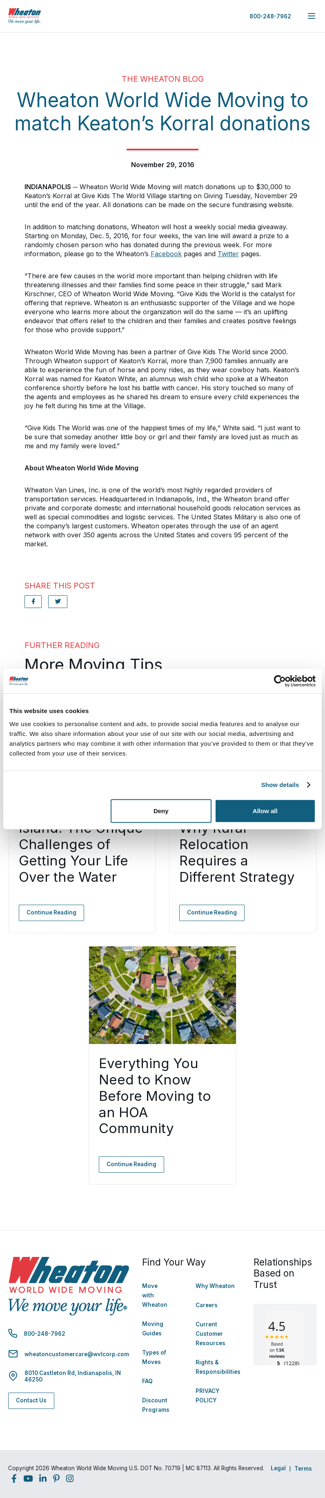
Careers (207, 1305)
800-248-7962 (270, 16)
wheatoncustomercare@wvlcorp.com (76, 1354)
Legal (278, 1468)
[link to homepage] (24, 16)
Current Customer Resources (210, 1333)
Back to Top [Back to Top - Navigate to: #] (296, 1449)
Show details (280, 784)
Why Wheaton (215, 1286)
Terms (303, 1468)
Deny (161, 810)
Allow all (265, 810)
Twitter (228, 254)
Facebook (166, 254)
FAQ (147, 1381)
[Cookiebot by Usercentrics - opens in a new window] (280, 681)
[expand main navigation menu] (311, 16)
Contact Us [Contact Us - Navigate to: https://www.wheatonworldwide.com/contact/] (31, 1400)
